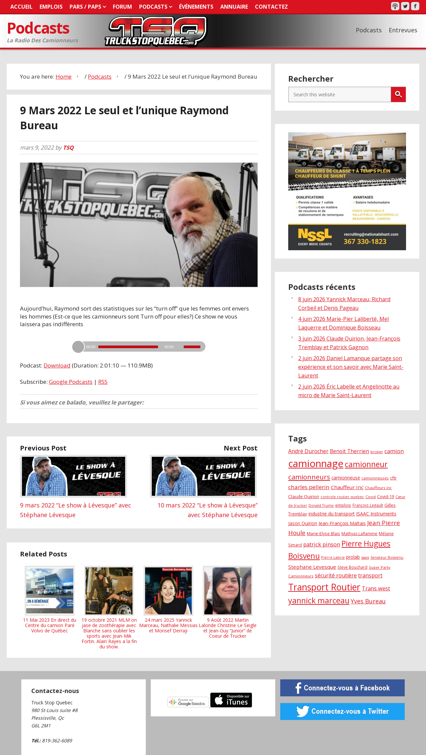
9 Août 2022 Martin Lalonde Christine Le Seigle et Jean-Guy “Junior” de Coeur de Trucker (228, 601)
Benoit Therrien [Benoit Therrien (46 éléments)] (349, 450)
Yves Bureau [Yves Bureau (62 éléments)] (368, 601)
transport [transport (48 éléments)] (370, 575)
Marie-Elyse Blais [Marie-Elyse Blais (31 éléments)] (323, 533)
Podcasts (39, 27)
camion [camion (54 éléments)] (394, 450)
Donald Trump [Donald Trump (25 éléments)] (321, 504)
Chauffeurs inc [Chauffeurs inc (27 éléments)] (378, 487)
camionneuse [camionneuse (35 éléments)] (345, 477)
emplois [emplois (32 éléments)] (343, 505)
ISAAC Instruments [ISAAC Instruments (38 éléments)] (376, 513)
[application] (138, 344)
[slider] (128, 346)
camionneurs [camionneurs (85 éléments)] (309, 476)
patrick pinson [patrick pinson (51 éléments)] (321, 544)
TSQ (68, 147)
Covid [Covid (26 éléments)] (370, 496)
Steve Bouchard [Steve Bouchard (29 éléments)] (352, 567)
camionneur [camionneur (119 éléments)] (366, 463)
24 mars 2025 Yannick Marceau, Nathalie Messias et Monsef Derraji (168, 599)
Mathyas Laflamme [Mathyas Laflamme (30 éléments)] (359, 533)
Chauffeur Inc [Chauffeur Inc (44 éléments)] (347, 486)
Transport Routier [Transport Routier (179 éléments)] (324, 587)
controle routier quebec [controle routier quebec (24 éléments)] (342, 496)
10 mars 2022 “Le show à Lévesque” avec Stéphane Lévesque (204, 504)
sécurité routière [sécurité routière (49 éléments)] (336, 575)
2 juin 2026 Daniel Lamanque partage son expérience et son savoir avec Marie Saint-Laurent (350, 366)
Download (57, 365)
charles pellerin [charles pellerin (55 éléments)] (308, 486)
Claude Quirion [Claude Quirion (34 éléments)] (303, 496)
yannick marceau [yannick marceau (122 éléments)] (318, 600)
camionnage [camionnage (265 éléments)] (315, 462)
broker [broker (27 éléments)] (376, 451)
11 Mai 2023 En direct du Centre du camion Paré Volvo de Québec (49, 599)
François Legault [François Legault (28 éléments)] (367, 504)
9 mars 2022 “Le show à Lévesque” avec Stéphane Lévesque (75, 504)
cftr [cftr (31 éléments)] (393, 477)
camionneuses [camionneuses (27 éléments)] (375, 477)
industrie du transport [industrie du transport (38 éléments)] (332, 513)
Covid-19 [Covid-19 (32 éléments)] (385, 496)
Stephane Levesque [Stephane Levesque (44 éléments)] (312, 566)
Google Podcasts (71, 381)
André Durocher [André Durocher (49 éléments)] (308, 450)
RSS (102, 381)
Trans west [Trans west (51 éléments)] (376, 588)
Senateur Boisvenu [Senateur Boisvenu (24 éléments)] (386, 557)
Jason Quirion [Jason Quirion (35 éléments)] (302, 523)
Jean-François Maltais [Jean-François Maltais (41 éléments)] (342, 522)
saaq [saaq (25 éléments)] (365, 556)
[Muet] (179, 346)
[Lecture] (78, 347)
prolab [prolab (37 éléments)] (353, 556)
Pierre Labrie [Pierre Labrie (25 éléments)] (333, 556)
